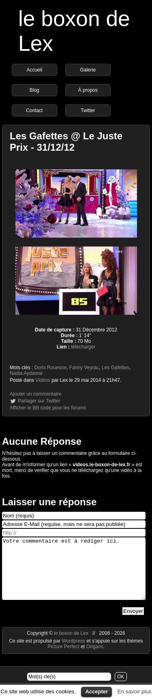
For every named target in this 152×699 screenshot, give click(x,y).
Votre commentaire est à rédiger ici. (74, 574)
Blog (34, 90)
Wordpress (74, 653)
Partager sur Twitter (39, 401)
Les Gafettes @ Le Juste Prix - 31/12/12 (66, 141)
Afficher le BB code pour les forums (48, 408)
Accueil (34, 70)
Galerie (88, 70)
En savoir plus (135, 691)
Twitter (88, 110)
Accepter (96, 691)
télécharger (83, 347)
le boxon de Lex (71, 645)
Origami (94, 659)
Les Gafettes (115, 367)
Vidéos (42, 380)
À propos (88, 90)
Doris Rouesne (50, 367)
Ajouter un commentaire (35, 394)
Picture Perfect (63, 659)
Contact (34, 110)
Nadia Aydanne (26, 373)
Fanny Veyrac (84, 367)
